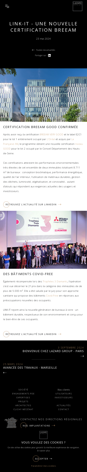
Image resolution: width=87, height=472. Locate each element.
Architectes (23, 405)
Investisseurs (64, 397)
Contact (63, 409)
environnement (57, 314)
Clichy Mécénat (23, 409)
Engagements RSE (23, 393)
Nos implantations (37, 425)
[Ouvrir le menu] (7, 6)
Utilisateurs (63, 393)
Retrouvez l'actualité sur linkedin (32, 204)
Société (23, 389)
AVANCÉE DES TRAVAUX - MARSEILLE (30, 367)
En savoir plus (43, 450)
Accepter (42, 458)
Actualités (64, 405)
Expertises (23, 397)
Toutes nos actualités (43, 50)
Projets (23, 401)
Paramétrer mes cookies (43, 465)
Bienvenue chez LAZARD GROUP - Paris (53, 351)
